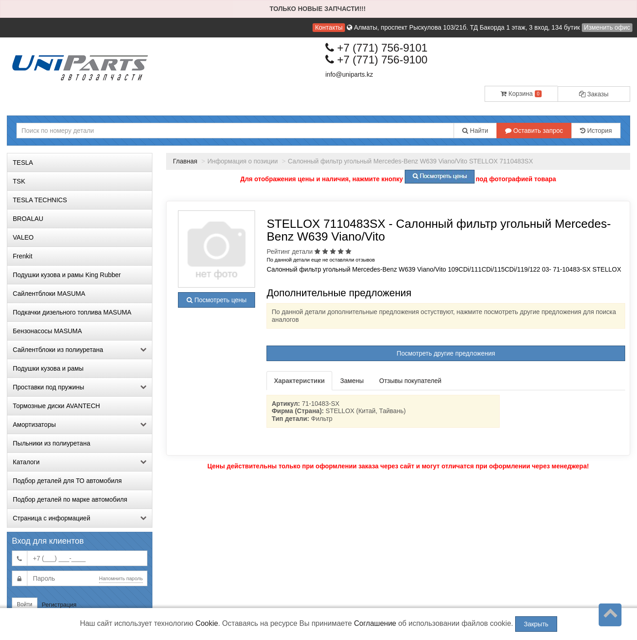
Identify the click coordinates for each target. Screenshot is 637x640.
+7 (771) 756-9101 (376, 48)
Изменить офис (607, 27)
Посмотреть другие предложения (446, 353)
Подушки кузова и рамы (48, 368)
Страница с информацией (79, 518)
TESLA (23, 162)
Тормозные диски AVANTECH (56, 405)
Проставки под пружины (79, 387)
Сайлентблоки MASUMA (49, 293)
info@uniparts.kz (349, 74)
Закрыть (536, 624)
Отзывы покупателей (410, 380)
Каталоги (79, 462)
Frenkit (22, 256)
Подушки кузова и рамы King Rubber (67, 274)
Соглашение (375, 623)
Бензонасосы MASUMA (47, 331)
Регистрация (59, 604)
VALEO (23, 237)
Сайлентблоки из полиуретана (79, 349)
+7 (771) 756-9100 (376, 59)
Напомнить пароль (121, 578)
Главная (185, 161)
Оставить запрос (534, 130)
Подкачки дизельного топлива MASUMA (72, 312)
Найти (475, 130)
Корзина (521, 93)
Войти (24, 604)
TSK (19, 181)
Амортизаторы (79, 424)
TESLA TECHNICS (40, 200)
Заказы (594, 94)
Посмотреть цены (216, 300)
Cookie (206, 623)
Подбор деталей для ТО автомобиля (67, 480)
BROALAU (28, 218)
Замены (352, 380)
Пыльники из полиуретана (51, 443)
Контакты (328, 27)
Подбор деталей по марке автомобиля (70, 499)
